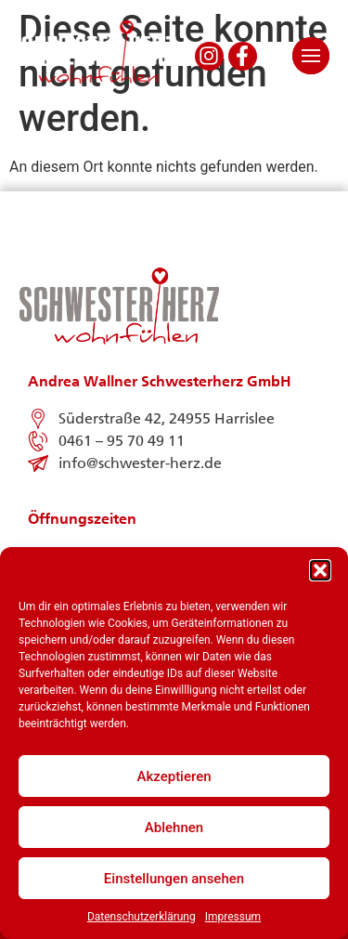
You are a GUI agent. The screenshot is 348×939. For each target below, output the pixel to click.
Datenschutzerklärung (141, 916)
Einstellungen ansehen (174, 878)
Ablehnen (174, 827)
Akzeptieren (173, 776)
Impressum (233, 916)
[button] (320, 570)
